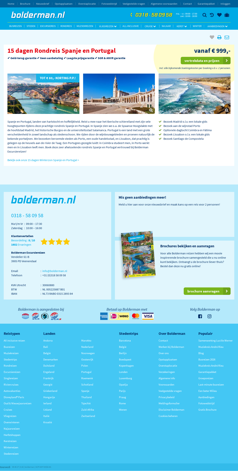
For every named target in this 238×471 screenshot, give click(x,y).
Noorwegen (88, 353)
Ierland (47, 403)
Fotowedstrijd (109, 3)
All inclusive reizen (14, 340)
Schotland (87, 384)
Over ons (164, 353)
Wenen (123, 409)
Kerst (182, 26)
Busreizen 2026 (206, 359)
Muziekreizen (85, 26)
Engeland (48, 372)
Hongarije (49, 397)
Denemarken (50, 359)
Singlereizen (11, 378)
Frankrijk (48, 378)
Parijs (122, 391)
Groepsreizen (205, 378)
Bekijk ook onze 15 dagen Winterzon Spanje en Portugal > (43, 160)
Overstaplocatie (87, 3)
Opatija (123, 384)
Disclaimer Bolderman (171, 409)
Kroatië (47, 422)
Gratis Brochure (207, 409)
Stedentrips (10, 359)
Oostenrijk (87, 359)
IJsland (47, 409)
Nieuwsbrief (42, 3)
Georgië (47, 384)
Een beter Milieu (207, 391)
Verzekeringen (167, 372)
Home (11, 3)
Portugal (86, 372)
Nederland (87, 347)
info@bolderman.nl (54, 271)
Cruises (8, 409)
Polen (84, 365)
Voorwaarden (166, 384)
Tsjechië (86, 403)
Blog (201, 353)
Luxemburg (125, 378)
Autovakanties (12, 391)
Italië (46, 416)
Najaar (166, 26)
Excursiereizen (12, 372)
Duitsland (48, 365)
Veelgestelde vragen (134, 3)
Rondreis (66, 26)
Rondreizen (10, 365)
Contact (187, 3)
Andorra (48, 340)
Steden (31, 26)
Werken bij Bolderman (171, 347)
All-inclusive (131, 26)
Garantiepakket (206, 3)
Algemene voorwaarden (164, 3)
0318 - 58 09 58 (150, 15)
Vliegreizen (108, 26)
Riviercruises (11, 384)
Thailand (86, 397)
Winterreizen (11, 447)
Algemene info (167, 378)
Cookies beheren (168, 416)
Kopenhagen (126, 365)
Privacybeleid (166, 397)
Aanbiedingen (218, 26)
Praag (122, 397)
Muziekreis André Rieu (210, 347)
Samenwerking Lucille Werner (215, 340)
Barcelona (125, 340)
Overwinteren (11, 422)
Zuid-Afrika (87, 409)
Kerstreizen (10, 441)
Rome (122, 403)
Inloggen (225, 3)
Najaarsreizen (12, 428)
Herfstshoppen (12, 435)
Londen (123, 372)
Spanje (85, 391)
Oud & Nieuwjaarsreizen (17, 403)
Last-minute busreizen (211, 384)
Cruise (150, 26)
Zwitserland (88, 416)
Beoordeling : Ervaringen (23, 242)
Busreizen (15, 26)
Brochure (25, 3)
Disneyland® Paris (14, 397)
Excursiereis (48, 26)
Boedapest (125, 359)
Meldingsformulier (169, 403)
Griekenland (50, 391)
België (47, 353)
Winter (197, 26)
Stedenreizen (11, 453)
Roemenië (87, 378)
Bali (45, 347)
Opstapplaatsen (64, 3)
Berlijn (123, 353)
